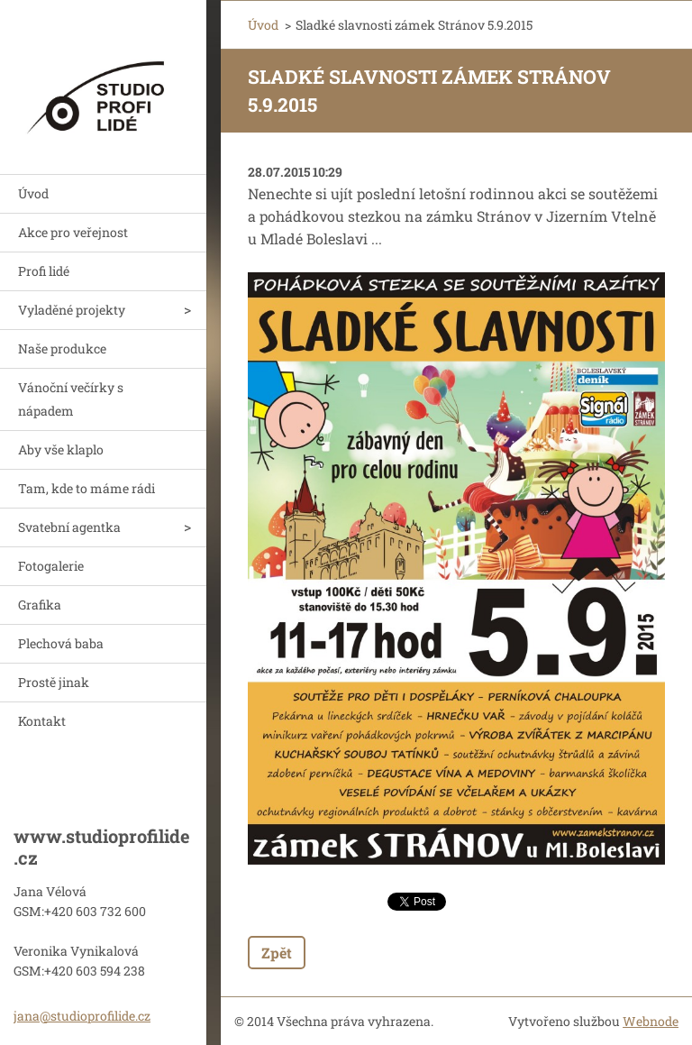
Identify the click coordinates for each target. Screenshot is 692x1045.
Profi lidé (43, 271)
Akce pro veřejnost (73, 232)
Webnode (650, 1021)
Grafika (39, 604)
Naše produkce (62, 348)
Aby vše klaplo (61, 449)
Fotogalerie (51, 565)
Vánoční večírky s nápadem (70, 399)
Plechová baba (61, 643)
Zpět (276, 952)
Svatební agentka (69, 527)
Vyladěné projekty (71, 309)
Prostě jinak (53, 682)
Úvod (33, 193)
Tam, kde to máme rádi (86, 488)
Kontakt (42, 720)
